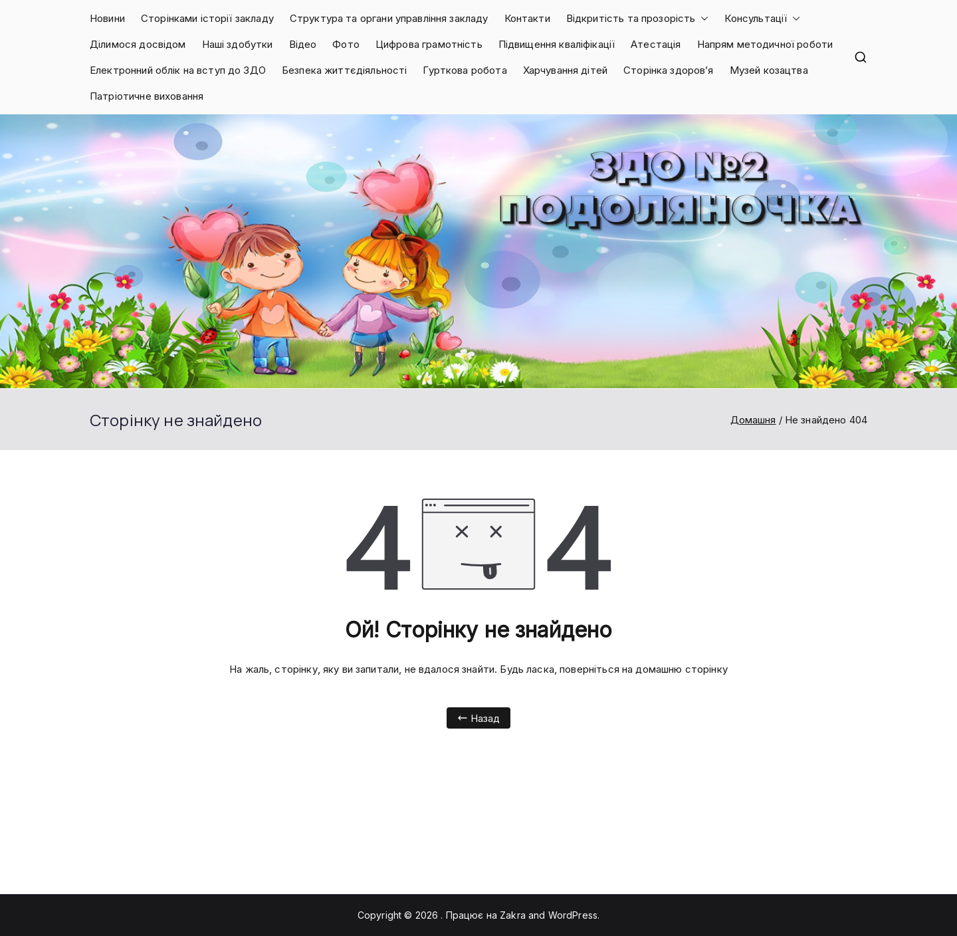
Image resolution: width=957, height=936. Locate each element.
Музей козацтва (769, 70)
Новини (107, 18)
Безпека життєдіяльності (344, 70)
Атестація (656, 44)
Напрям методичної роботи (765, 44)
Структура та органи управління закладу (389, 18)
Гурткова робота (464, 70)
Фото (346, 44)
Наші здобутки (237, 44)
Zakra (513, 915)
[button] (701, 18)
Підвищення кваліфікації (556, 44)
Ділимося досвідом (138, 44)
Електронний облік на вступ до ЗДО (178, 70)
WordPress (572, 915)
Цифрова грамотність (428, 44)
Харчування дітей (565, 70)
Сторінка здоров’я (668, 70)
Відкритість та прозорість (637, 18)
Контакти (527, 18)
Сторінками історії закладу (207, 18)
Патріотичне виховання (146, 96)
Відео (303, 44)
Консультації (762, 18)
